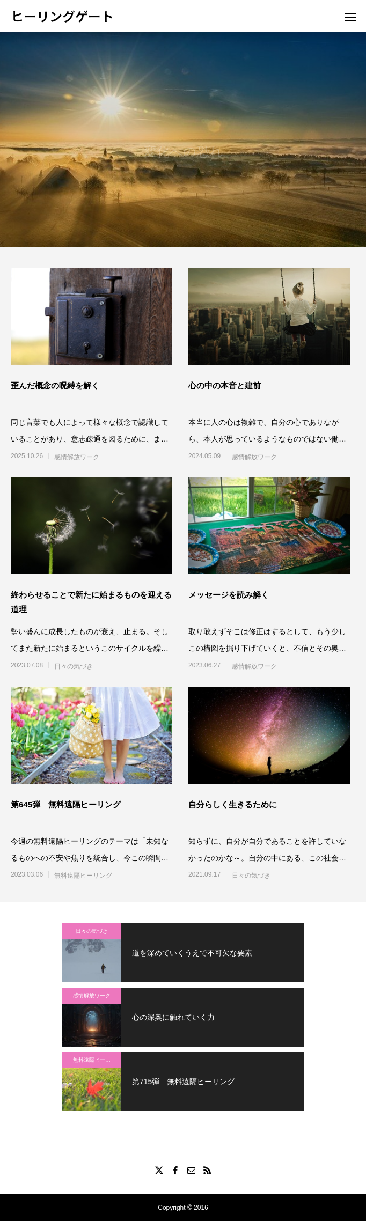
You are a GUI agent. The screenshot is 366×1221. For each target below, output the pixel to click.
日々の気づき (73, 666)
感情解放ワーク (76, 457)
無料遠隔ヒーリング (83, 875)
